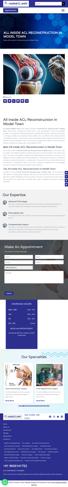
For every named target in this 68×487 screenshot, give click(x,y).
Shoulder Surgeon (53, 452)
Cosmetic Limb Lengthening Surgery (35, 460)
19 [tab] (44, 405)
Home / (5, 40)
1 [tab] (19, 405)
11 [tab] (33, 405)
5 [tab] (24, 405)
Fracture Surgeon (46, 457)
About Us (6, 427)
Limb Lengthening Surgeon (42, 455)
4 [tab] (23, 405)
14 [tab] (37, 405)
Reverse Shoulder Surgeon (12, 455)
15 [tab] (38, 405)
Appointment (10, 10)
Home (5, 424)
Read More (9, 401)
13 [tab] (36, 405)
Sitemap (5, 433)
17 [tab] (41, 405)
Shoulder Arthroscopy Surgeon (30, 457)
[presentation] (17, 288)
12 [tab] (34, 405)
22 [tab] (48, 405)
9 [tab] (30, 405)
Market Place (7, 436)
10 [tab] (31, 405)
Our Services (7, 430)
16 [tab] (40, 405)
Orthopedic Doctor (45, 446)
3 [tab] (21, 405)
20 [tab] (46, 405)
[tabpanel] (18, 383)
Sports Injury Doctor (23, 449)
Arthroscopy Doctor (10, 449)
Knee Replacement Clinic (11, 452)
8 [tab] (29, 405)
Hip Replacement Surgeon (28, 452)
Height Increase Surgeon (11, 457)
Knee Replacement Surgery (30, 446)
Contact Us (6, 439)
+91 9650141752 (15, 466)
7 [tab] (27, 405)
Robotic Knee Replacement (12, 443)
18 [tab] (43, 405)
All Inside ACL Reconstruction (40, 443)
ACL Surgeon (26, 443)
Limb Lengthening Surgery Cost (13, 460)
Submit (9, 293)
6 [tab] (26, 405)
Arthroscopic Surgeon (50, 449)
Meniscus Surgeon (27, 455)
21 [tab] (47, 405)
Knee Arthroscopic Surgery (12, 446)
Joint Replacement (36, 449)
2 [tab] (20, 405)
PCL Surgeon (42, 452)
